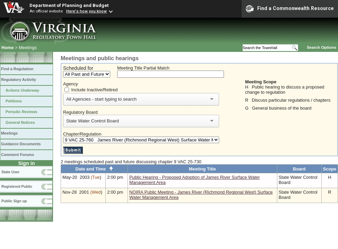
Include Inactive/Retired (94, 89)
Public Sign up (14, 201)
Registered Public (16, 186)
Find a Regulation (17, 69)
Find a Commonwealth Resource (290, 8)
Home (7, 47)
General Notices (20, 122)
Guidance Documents (21, 144)
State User (10, 172)
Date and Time (94, 169)
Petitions (14, 101)
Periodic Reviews (21, 112)
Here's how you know (86, 11)
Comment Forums (17, 155)
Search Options (321, 47)
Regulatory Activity (18, 79)
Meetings (9, 133)
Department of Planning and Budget (69, 5)
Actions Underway (22, 90)
